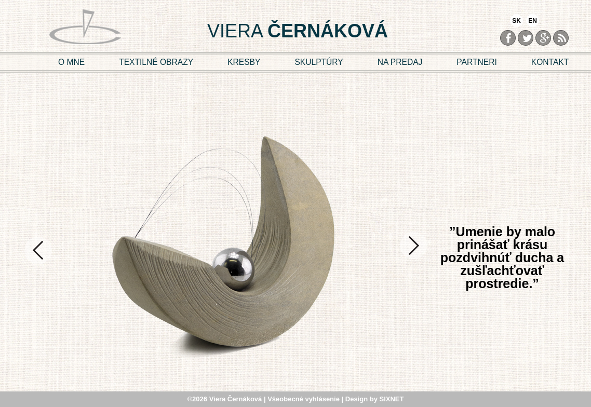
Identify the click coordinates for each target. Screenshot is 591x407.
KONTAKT (550, 62)
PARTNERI (476, 62)
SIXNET (392, 399)
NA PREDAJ (400, 62)
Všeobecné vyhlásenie (304, 399)
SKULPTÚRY (318, 62)
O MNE (71, 62)
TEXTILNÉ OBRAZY (156, 62)
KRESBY (243, 62)
